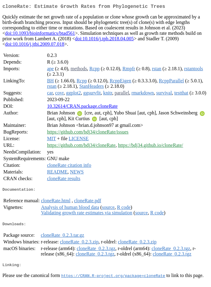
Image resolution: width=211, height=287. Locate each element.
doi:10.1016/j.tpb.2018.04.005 (104, 39)
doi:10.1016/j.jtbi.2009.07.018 (34, 45)
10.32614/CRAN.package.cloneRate (82, 107)
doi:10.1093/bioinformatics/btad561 (40, 34)
